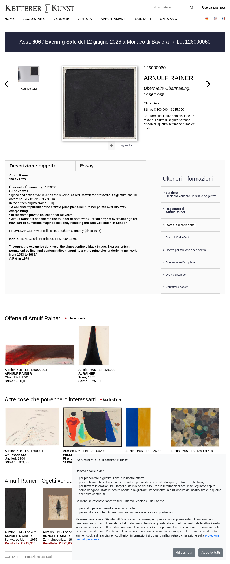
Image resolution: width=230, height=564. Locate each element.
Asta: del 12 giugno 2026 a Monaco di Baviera (95, 42)
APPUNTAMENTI (113, 18)
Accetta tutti (210, 552)
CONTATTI (143, 18)
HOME (10, 18)
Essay (86, 165)
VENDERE (61, 18)
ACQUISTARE (34, 18)
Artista (85, 18)
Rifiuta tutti (184, 552)
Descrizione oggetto (33, 165)
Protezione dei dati (38, 557)
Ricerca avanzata (213, 7)
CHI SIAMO (168, 18)
